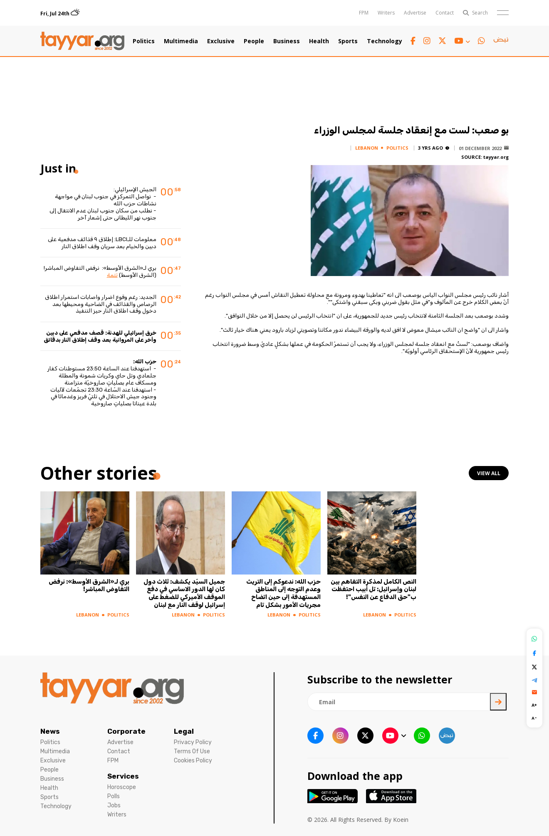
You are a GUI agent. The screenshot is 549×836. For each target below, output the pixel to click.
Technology (384, 41)
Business (286, 41)
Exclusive (221, 41)
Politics (144, 41)
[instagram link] (426, 41)
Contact (444, 13)
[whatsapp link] (481, 41)
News (50, 731)
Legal (184, 731)
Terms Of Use (192, 751)
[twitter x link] (442, 41)
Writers (386, 13)
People (254, 41)
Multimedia (181, 41)
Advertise (415, 13)
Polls (113, 796)
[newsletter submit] (498, 701)
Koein (400, 820)
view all (488, 473)
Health (319, 41)
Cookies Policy (193, 760)
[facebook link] (413, 41)
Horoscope (121, 787)
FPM (363, 13)
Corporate (126, 731)
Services (123, 776)
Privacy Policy (193, 742)
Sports (348, 41)
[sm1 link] (501, 41)
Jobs (114, 805)
